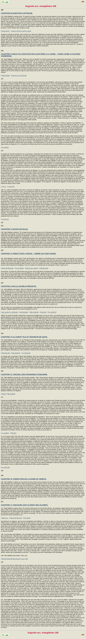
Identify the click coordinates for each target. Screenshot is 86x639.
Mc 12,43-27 (6, 312)
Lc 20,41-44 (26, 353)
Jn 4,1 (4, 186)
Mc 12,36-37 (16, 353)
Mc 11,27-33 (16, 31)
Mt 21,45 (5, 268)
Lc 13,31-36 (5, 467)
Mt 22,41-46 (6, 353)
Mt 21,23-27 (6, 31)
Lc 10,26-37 (52, 312)
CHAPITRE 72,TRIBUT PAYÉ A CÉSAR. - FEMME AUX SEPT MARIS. (28, 254)
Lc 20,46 (27, 518)
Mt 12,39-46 (11, 394)
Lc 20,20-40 (14, 312)
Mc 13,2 (19, 518)
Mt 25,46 (10, 559)
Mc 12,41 (13, 518)
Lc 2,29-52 (5, 433)
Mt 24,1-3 (5, 518)
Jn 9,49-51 (5, 147)
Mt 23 (4, 394)
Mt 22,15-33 (44, 268)
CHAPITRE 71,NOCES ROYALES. (14, 229)
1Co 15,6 (11, 186)
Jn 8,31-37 (5, 219)
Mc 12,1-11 (15, 75)
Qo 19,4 (43, 312)
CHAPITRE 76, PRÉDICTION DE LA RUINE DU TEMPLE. (24, 479)
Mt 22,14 (10, 268)
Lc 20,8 (28, 31)
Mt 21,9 (13, 433)
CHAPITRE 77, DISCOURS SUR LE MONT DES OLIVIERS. (24, 505)
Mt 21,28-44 (6, 75)
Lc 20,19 (35, 268)
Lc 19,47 (23, 31)
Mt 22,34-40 (24, 312)
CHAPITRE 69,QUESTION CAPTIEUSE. (17, 13)
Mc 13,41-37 (17, 559)
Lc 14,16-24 (19, 268)
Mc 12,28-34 (34, 312)
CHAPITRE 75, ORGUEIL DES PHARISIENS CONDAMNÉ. (24, 374)
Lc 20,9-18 (23, 75)
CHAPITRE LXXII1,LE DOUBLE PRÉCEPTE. (19, 286)
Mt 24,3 (4, 559)
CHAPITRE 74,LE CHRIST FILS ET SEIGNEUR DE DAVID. (24, 337)
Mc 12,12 (29, 268)
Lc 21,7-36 (24, 559)
